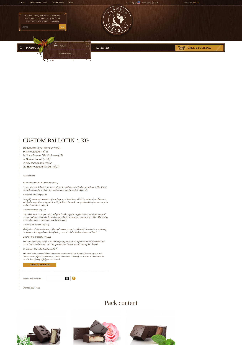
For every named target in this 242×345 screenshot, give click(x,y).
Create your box (199, 43)
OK (58, 27)
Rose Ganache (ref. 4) (156, 112)
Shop (22, 2)
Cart (199, 17)
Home (19, 49)
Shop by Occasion (79, 43)
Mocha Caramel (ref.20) (157, 142)
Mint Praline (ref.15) (155, 127)
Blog (71, 2)
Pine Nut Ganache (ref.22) (158, 154)
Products (34, 43)
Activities (104, 43)
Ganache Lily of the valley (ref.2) (162, 99)
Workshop (58, 2)
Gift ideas (54, 43)
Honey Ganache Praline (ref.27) (162, 166)
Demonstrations (38, 2)
